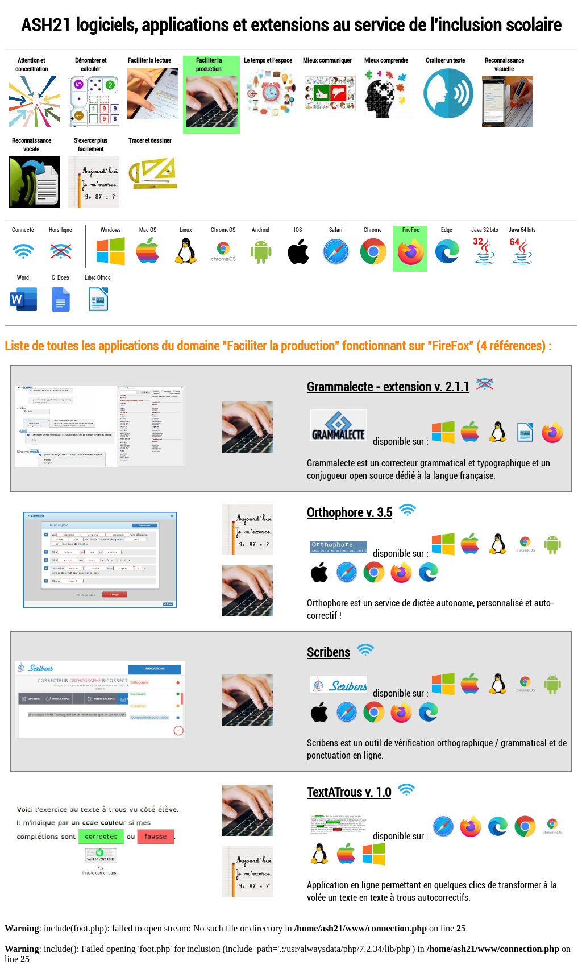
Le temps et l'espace (268, 60)
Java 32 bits (484, 230)
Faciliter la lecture (149, 60)
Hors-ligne (60, 230)
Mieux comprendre (386, 60)
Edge (446, 230)
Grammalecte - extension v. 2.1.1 (388, 386)
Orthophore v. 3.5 (349, 512)
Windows (110, 230)
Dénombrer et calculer (90, 64)
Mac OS (147, 230)
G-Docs (60, 277)
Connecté (23, 230)
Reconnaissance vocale (31, 144)
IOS (298, 230)
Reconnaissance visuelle (504, 64)
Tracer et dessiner (149, 140)
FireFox (410, 230)
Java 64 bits (522, 230)
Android (260, 230)
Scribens (328, 652)
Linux (186, 230)
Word (23, 277)
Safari (335, 230)
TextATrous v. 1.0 (349, 792)
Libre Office (98, 277)
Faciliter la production (209, 64)
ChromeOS (223, 230)
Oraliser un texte (445, 60)
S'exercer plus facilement (90, 144)
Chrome (373, 230)
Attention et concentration (31, 64)
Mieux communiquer (327, 60)
